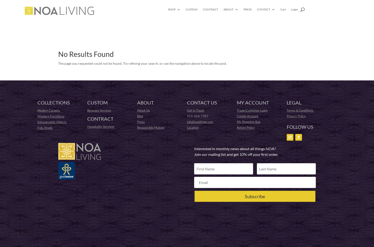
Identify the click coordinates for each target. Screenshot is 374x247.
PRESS (248, 9)
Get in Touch (195, 110)
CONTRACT (210, 9)
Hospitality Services (100, 126)
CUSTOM (191, 9)
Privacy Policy (296, 116)
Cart (283, 9)
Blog (140, 116)
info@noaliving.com (200, 122)
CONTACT (263, 9)
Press (141, 122)
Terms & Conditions (300, 110)
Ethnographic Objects (52, 122)
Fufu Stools (44, 128)
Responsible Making (150, 127)
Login (294, 9)
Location (193, 127)
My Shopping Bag (248, 122)
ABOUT (228, 9)
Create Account (247, 116)
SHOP (172, 9)
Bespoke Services (99, 110)
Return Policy (246, 127)
